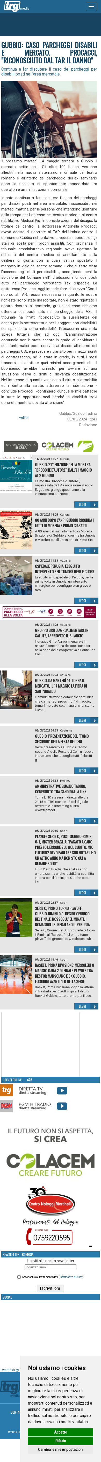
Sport (63, 831)
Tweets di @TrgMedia (17, 1370)
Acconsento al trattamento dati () (53, 1277)
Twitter (23, 417)
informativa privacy (71, 1277)
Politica (65, 780)
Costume (66, 730)
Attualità (65, 560)
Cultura (65, 459)
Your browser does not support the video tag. (40, 1044)
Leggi (88, 504)
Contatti (17, 1412)
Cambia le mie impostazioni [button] (60, 1450)
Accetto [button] (60, 1432)
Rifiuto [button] (60, 1441)
